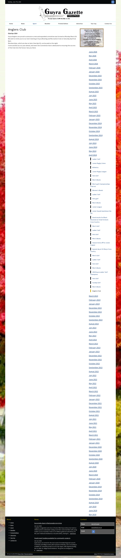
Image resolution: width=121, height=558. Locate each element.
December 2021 (95, 403)
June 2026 (93, 52)
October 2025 (94, 83)
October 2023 (94, 316)
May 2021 (92, 427)
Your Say (93, 23)
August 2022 (94, 371)
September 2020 (95, 459)
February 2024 (94, 300)
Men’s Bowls (96, 180)
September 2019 (95, 498)
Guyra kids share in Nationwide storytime (48, 523)
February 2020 (94, 479)
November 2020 (95, 451)
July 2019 (92, 506)
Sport (34, 23)
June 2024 (93, 147)
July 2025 (92, 95)
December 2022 (95, 355)
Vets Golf (95, 176)
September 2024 (95, 135)
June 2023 (93, 332)
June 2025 (93, 99)
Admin (95, 554)
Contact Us (108, 23)
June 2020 (93, 471)
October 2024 (94, 131)
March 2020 (93, 475)
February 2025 (94, 115)
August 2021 (94, 415)
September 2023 (95, 320)
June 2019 (93, 510)
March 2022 (93, 391)
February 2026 (94, 68)
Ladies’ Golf (96, 159)
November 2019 (95, 490)
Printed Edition (63, 23)
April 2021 (93, 431)
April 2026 (93, 60)
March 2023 (93, 343)
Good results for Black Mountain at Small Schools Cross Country (99, 219)
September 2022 (95, 367)
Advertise (79, 23)
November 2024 (95, 127)
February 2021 (94, 439)
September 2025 (95, 87)
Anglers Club (96, 291)
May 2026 (92, 56)
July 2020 (92, 467)
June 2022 (93, 379)
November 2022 (95, 359)
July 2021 (92, 419)
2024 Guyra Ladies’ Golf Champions (99, 273)
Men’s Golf (95, 226)
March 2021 (93, 435)
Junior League (97, 207)
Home (11, 23)
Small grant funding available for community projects (52, 538)
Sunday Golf (96, 283)
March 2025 (93, 111)
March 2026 (93, 63)
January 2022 (94, 399)
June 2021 (93, 423)
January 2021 (94, 443)
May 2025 (92, 103)
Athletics (95, 167)
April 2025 (93, 107)
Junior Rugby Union (99, 163)
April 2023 (93, 339)
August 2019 (94, 502)
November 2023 (95, 312)
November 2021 (95, 407)
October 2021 (94, 411)
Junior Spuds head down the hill (100, 212)
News (23, 23)
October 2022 (94, 363)
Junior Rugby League (99, 172)
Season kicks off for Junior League (100, 244)
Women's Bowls (97, 190)
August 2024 (94, 139)
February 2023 (94, 347)
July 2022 (92, 375)
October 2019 (94, 494)
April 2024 (93, 155)
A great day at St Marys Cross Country (101, 250)
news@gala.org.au (96, 527)
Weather (47, 23)
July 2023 (92, 328)
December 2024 (95, 123)
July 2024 (92, 143)
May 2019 (92, 514)
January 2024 (94, 304)
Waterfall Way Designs (109, 554)
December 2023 (95, 308)
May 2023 (92, 336)
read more (73, 533)
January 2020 (94, 483)
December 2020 (95, 447)
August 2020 (94, 463)
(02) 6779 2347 (95, 524)
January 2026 (94, 71)
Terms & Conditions (28, 554)
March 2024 (93, 296)
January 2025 (94, 119)
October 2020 (94, 455)
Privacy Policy (21, 554)
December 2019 (95, 486)
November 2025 (95, 79)
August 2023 (94, 324)
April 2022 (93, 387)
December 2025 (95, 75)
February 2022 (94, 395)
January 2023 (94, 351)
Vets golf (95, 199)
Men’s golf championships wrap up (100, 185)
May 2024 (92, 151)
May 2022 (92, 383)
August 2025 (94, 91)
